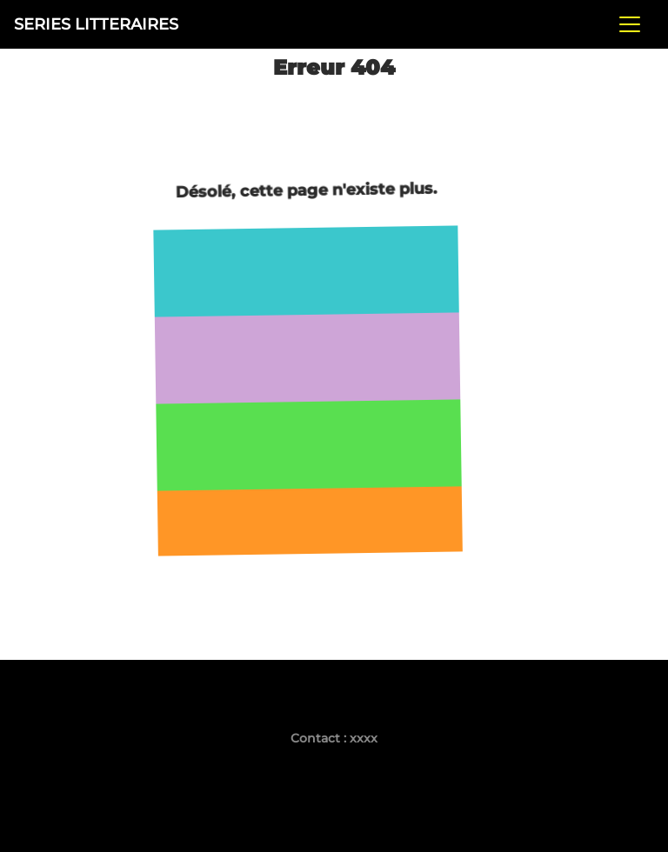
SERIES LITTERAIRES (96, 24)
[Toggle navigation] (629, 24)
